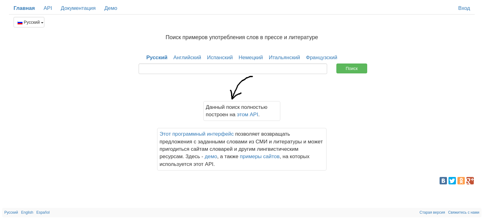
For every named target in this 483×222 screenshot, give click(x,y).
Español (43, 212)
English (27, 212)
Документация (78, 8)
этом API (247, 114)
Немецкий (251, 57)
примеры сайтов (260, 156)
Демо (110, 8)
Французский (321, 57)
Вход (464, 8)
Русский (30, 22)
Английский (187, 57)
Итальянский (284, 57)
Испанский (220, 57)
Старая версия (432, 212)
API (47, 8)
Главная (24, 8)
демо (211, 156)
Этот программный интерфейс (197, 134)
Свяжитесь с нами (463, 212)
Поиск (352, 68)
